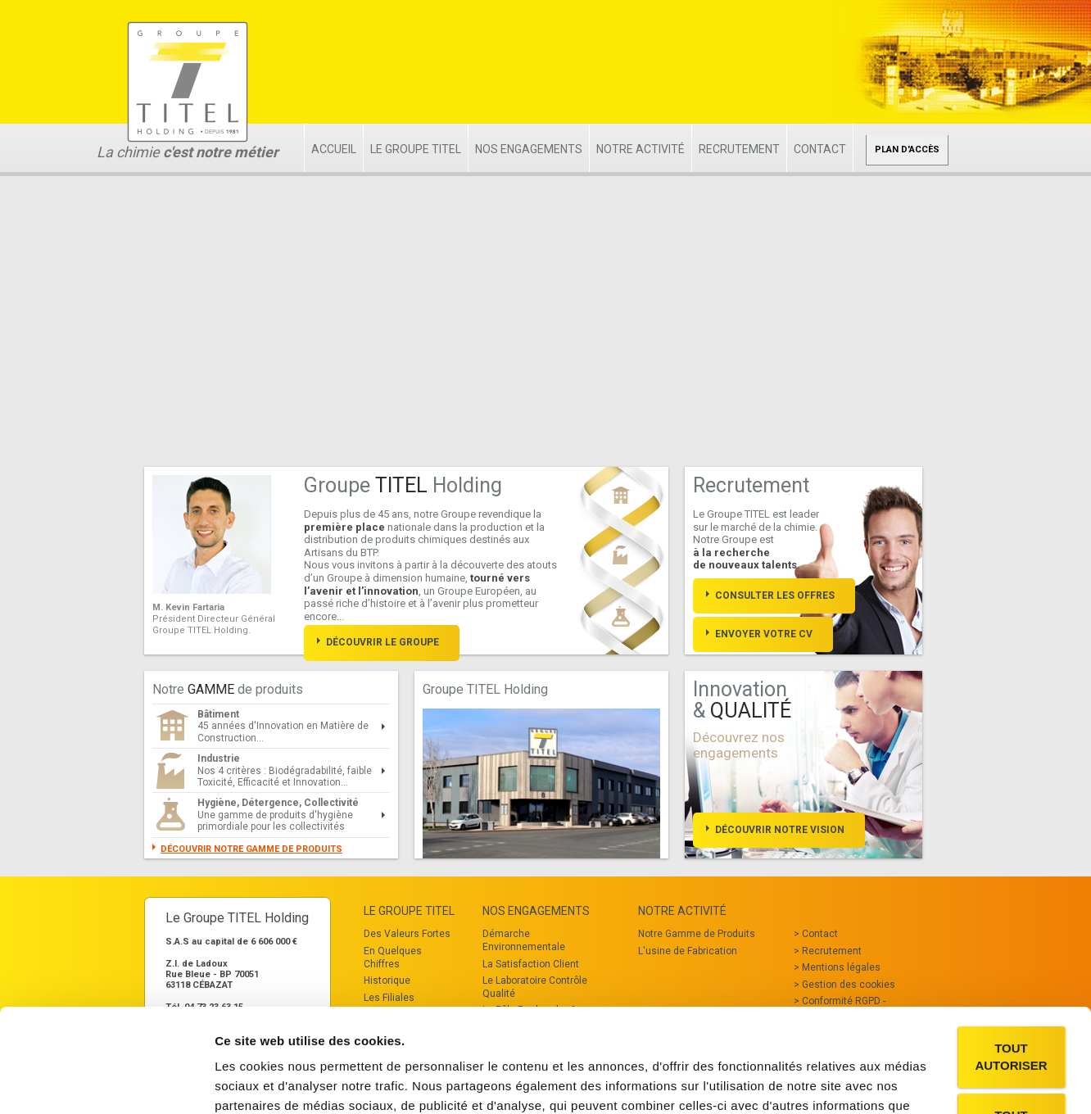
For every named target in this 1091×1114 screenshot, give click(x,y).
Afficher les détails (270, 1082)
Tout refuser (1011, 1035)
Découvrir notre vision (779, 830)
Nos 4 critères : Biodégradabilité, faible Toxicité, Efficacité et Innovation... (284, 770)
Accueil (333, 149)
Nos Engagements (528, 149)
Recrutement (739, 149)
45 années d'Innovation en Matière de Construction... (283, 726)
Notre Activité (640, 149)
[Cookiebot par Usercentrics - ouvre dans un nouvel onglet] (106, 1082)
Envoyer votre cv (764, 634)
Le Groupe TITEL (415, 149)
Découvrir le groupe (382, 642)
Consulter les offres (775, 595)
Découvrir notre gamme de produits (251, 849)
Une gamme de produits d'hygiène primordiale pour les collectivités (278, 814)
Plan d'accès (907, 149)
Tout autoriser (1011, 968)
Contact (820, 149)
